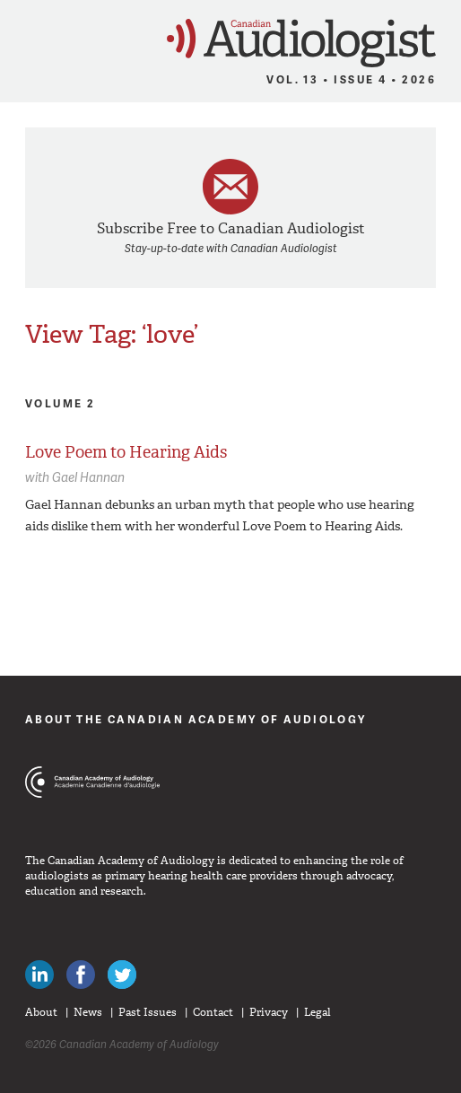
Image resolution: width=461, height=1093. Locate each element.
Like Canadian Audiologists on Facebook (80, 974)
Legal (317, 1012)
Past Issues (147, 1012)
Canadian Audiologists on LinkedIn (39, 974)
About (41, 1012)
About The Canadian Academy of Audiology (196, 719)
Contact (213, 1012)
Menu (22, 37)
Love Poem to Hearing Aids (126, 452)
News (88, 1012)
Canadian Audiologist (301, 43)
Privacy (268, 1012)
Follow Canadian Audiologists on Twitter (122, 974)
